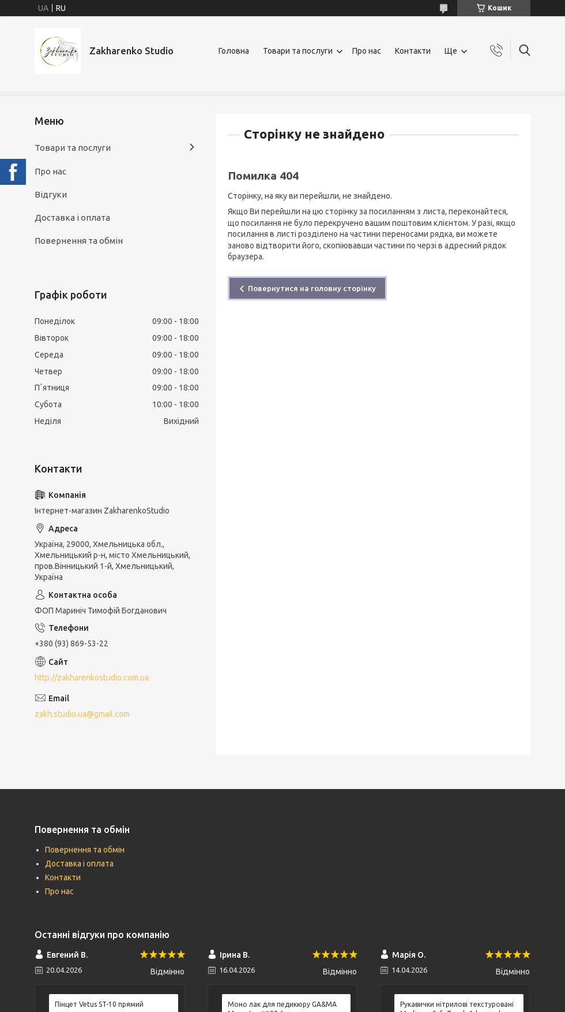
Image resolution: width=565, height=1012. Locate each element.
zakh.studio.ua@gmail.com (82, 714)
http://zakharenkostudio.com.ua (92, 677)
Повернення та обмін (79, 240)
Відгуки (51, 194)
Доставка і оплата (72, 217)
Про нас (366, 50)
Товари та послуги (298, 50)
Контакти (413, 50)
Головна (234, 50)
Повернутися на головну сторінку (312, 288)
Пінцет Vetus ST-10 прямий (99, 1004)
